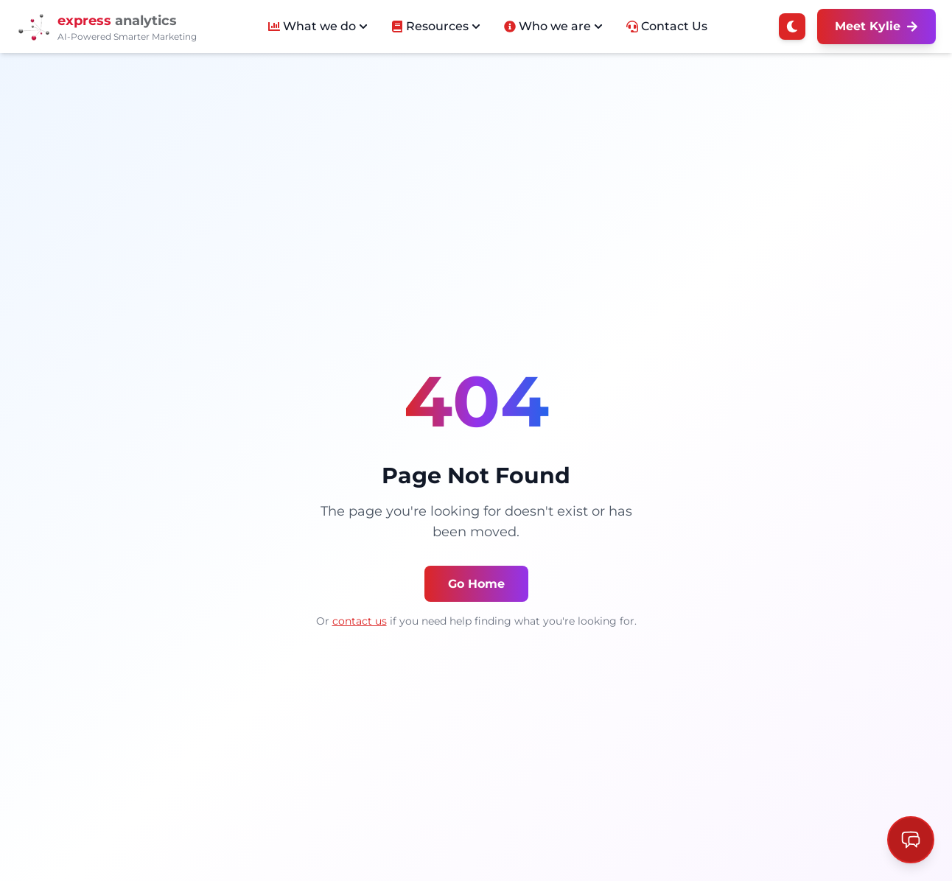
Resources (435, 26)
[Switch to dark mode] (792, 26)
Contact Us (666, 26)
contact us (359, 621)
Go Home (476, 584)
